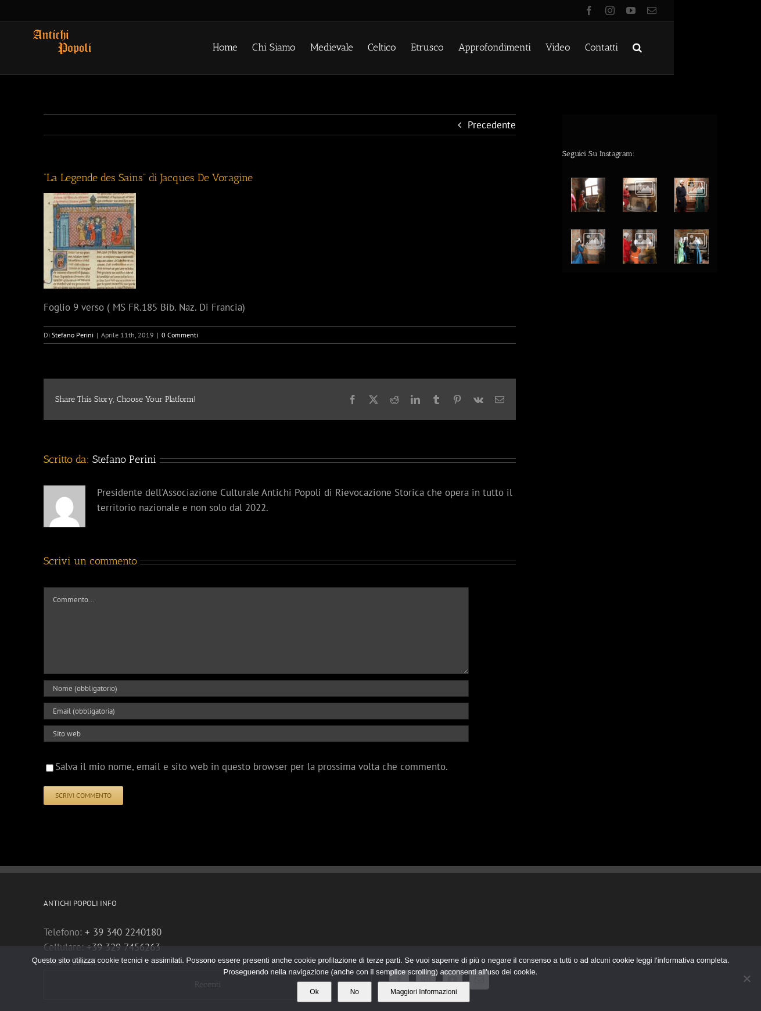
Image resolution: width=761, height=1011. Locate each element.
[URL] (256, 733)
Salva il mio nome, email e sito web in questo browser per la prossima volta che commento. (251, 766)
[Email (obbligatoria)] (256, 711)
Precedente (492, 124)
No (354, 992)
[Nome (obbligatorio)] (256, 688)
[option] (643, 218)
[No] (746, 978)
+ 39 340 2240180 (123, 932)
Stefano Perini (73, 334)
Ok (314, 992)
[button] (637, 46)
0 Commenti (179, 334)
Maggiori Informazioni (423, 992)
